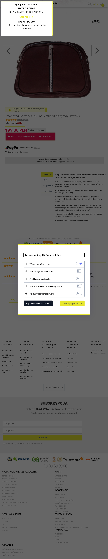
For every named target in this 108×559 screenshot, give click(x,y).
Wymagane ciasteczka (40, 264)
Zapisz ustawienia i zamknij (38, 303)
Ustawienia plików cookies (42, 255)
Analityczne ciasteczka (40, 278)
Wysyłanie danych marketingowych (46, 286)
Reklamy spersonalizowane (42, 293)
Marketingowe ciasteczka (41, 271)
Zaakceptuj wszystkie (72, 303)
